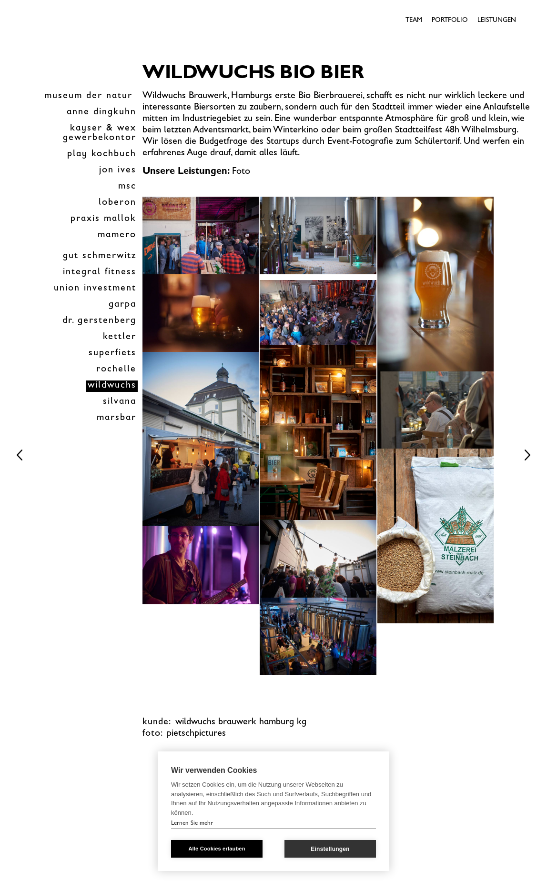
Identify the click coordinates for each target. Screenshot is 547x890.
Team (413, 20)
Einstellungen (330, 849)
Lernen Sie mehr (192, 823)
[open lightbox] (200, 235)
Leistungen (496, 20)
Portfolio (450, 20)
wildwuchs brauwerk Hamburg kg (240, 722)
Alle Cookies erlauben (216, 848)
